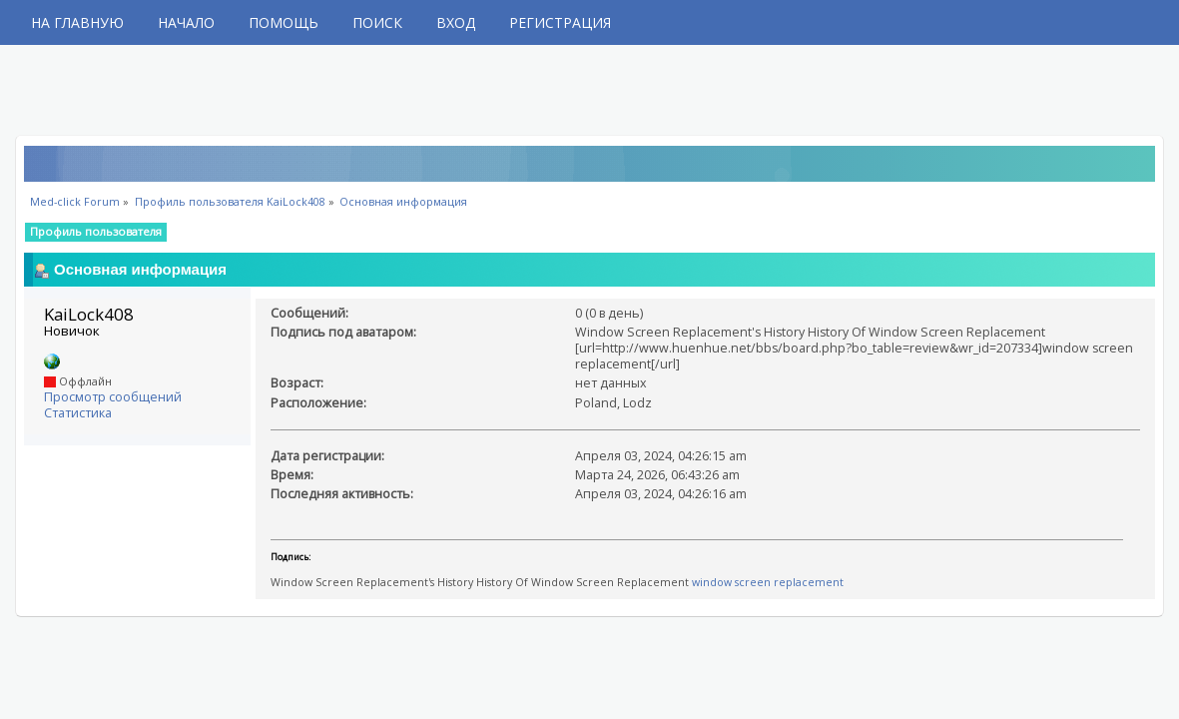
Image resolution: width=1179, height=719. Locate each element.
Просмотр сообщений (113, 396)
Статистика (78, 412)
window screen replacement (768, 582)
